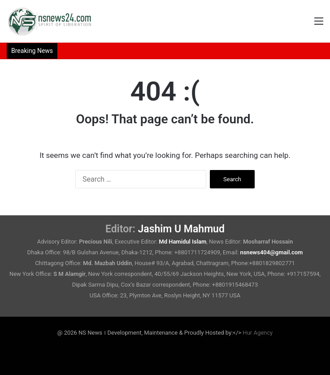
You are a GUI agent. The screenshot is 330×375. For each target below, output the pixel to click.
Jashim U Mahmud (181, 229)
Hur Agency (258, 332)
